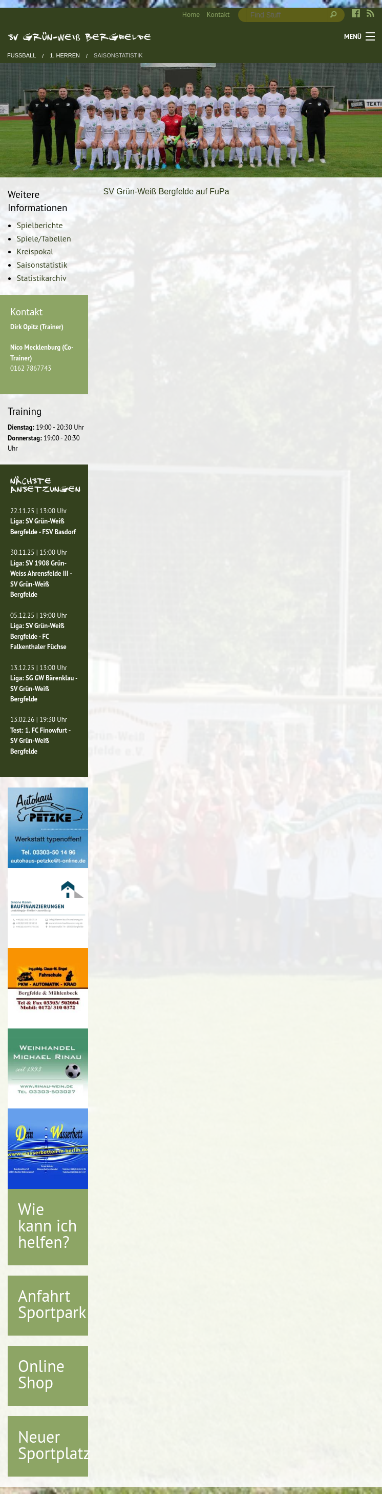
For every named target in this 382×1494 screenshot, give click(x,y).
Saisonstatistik (118, 55)
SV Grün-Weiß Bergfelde (80, 36)
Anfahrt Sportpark (52, 1304)
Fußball (21, 55)
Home (191, 14)
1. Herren (65, 55)
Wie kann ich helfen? (47, 1225)
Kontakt (218, 14)
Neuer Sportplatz (54, 1445)
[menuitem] (187, 15)
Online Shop (41, 1374)
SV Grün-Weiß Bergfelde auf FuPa (166, 191)
